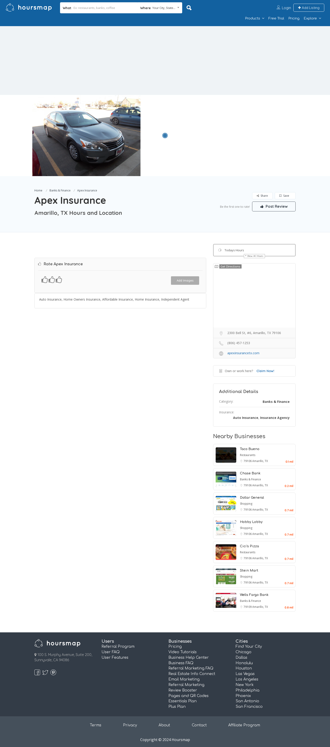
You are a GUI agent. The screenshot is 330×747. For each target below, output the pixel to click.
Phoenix (243, 696)
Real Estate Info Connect (191, 674)
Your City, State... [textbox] (163, 8)
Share (262, 196)
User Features (115, 658)
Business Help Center (188, 658)
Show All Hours (256, 256)
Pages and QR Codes (188, 696)
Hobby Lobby (251, 522)
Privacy (130, 725)
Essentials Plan (182, 701)
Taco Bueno (249, 449)
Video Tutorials (182, 652)
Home (38, 190)
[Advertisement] (165, 60)
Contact (199, 725)
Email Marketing (184, 679)
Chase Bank (250, 473)
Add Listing (308, 8)
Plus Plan (177, 707)
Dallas (241, 658)
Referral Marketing (186, 685)
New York (245, 685)
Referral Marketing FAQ (190, 668)
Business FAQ (180, 663)
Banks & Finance (60, 190)
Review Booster (182, 690)
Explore (310, 18)
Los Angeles (247, 679)
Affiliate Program (244, 725)
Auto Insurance (245, 417)
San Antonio (247, 701)
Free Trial (276, 18)
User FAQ (111, 652)
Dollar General (252, 497)
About (164, 725)
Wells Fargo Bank (254, 595)
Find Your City (249, 647)
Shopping (246, 504)
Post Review (274, 206)
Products (252, 18)
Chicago (243, 652)
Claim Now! (265, 371)
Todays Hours (234, 250)
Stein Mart (249, 570)
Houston (244, 668)
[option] (86, 135)
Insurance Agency (275, 417)
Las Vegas (245, 674)
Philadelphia (247, 690)
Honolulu (244, 663)
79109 (248, 607)
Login (286, 8)
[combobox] (160, 8)
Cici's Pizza (249, 546)
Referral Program (118, 647)
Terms (95, 725)
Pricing (294, 18)
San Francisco (249, 707)
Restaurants (247, 455)
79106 (248, 461)
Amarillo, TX (260, 461)
